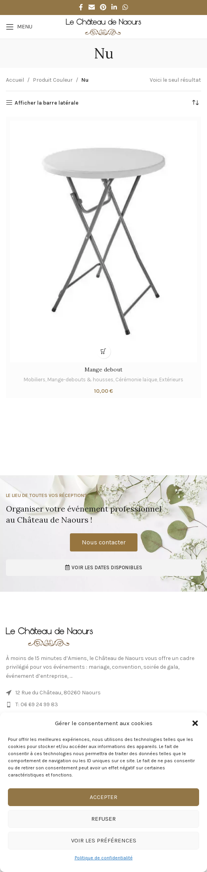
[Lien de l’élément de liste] (103, 692)
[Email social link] (91, 7)
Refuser (103, 818)
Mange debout (103, 369)
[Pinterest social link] (103, 7)
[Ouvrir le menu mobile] (19, 27)
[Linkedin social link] (114, 7)
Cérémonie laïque (136, 380)
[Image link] (49, 636)
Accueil (15, 80)
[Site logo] (103, 26)
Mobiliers (34, 380)
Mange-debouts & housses (80, 380)
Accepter (103, 797)
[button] (195, 723)
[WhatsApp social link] (125, 7)
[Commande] (195, 103)
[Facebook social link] (81, 7)
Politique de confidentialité (104, 858)
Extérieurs (171, 380)
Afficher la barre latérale (47, 102)
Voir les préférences (103, 840)
